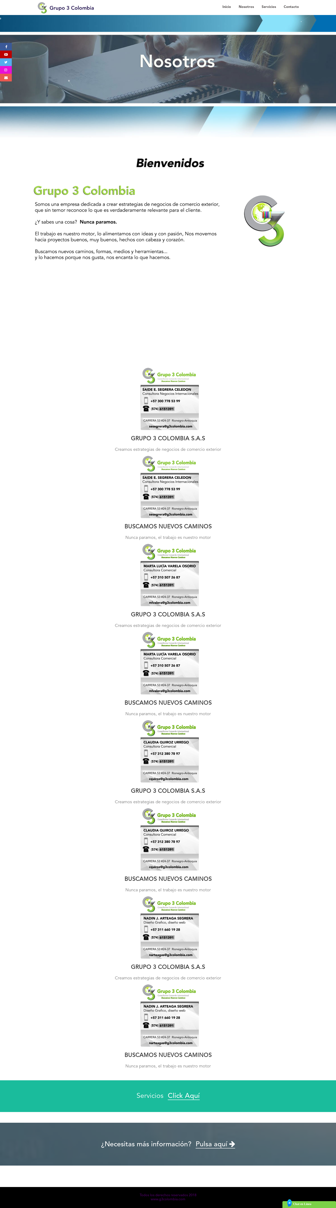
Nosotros (246, 7)
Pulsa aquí (215, 1144)
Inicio (226, 7)
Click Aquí (184, 1096)
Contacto (291, 7)
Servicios (269, 7)
